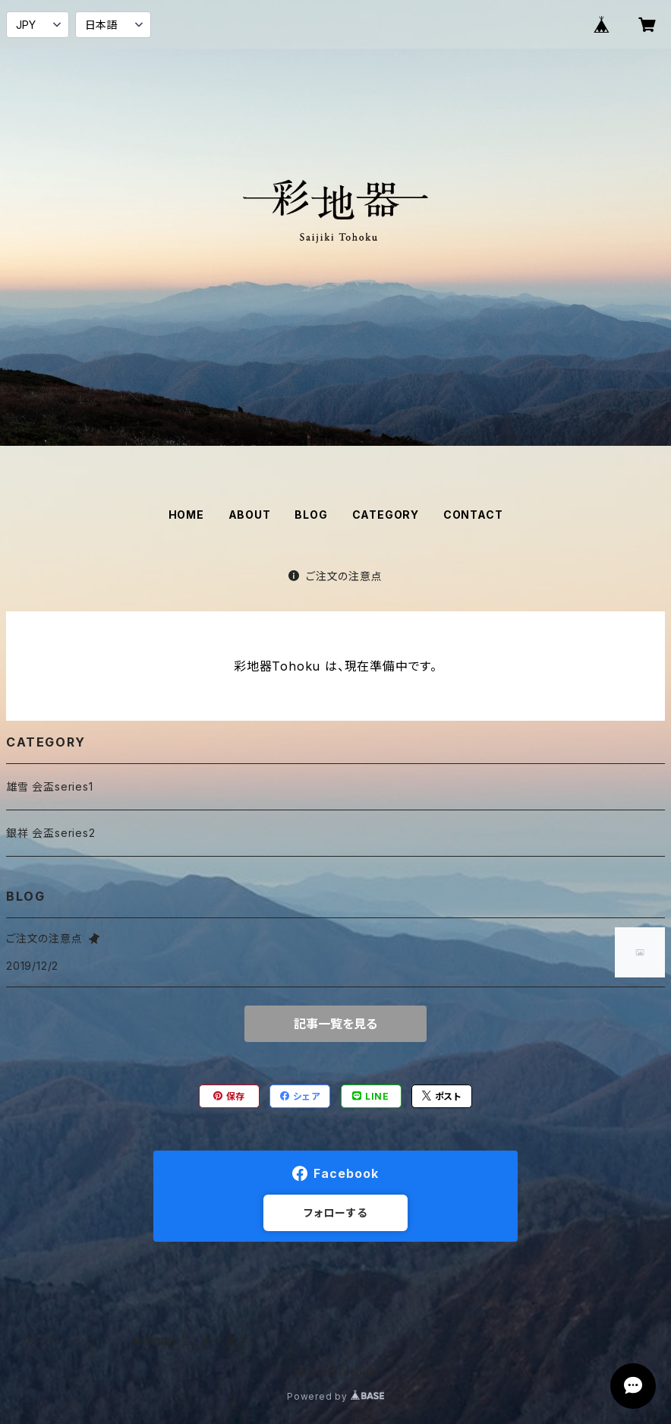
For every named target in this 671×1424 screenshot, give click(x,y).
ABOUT (249, 514)
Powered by (335, 1396)
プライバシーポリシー (63, 1341)
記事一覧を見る (335, 1023)
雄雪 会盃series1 (49, 786)
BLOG (311, 514)
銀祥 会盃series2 (51, 832)
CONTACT (473, 514)
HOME (186, 514)
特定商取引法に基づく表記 (189, 1341)
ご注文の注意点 (335, 576)
